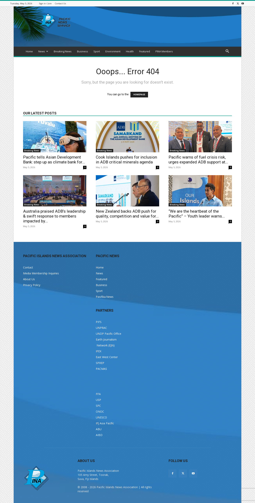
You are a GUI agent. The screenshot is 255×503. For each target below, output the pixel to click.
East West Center (107, 357)
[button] (227, 52)
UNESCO (101, 417)
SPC (98, 406)
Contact (28, 267)
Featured (144, 51)
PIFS (98, 322)
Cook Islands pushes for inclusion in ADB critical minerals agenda (126, 159)
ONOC (100, 411)
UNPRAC (101, 328)
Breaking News (63, 51)
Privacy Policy (31, 285)
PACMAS (101, 369)
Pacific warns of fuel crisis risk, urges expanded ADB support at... (198, 159)
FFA (98, 394)
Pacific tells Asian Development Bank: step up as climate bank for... (54, 159)
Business (82, 51)
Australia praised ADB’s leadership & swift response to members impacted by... (54, 216)
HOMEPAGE (139, 94)
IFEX (98, 351)
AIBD (99, 435)
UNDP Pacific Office (108, 333)
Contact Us (60, 3)
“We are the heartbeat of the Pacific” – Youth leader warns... (197, 214)
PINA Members (164, 51)
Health (130, 51)
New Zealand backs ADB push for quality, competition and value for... (127, 214)
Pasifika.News (104, 297)
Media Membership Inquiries (41, 273)
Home (29, 51)
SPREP (100, 363)
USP (98, 400)
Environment (112, 51)
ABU (98, 429)
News (43, 51)
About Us (29, 279)
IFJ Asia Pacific (105, 423)
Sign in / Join (45, 3)
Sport (96, 51)
